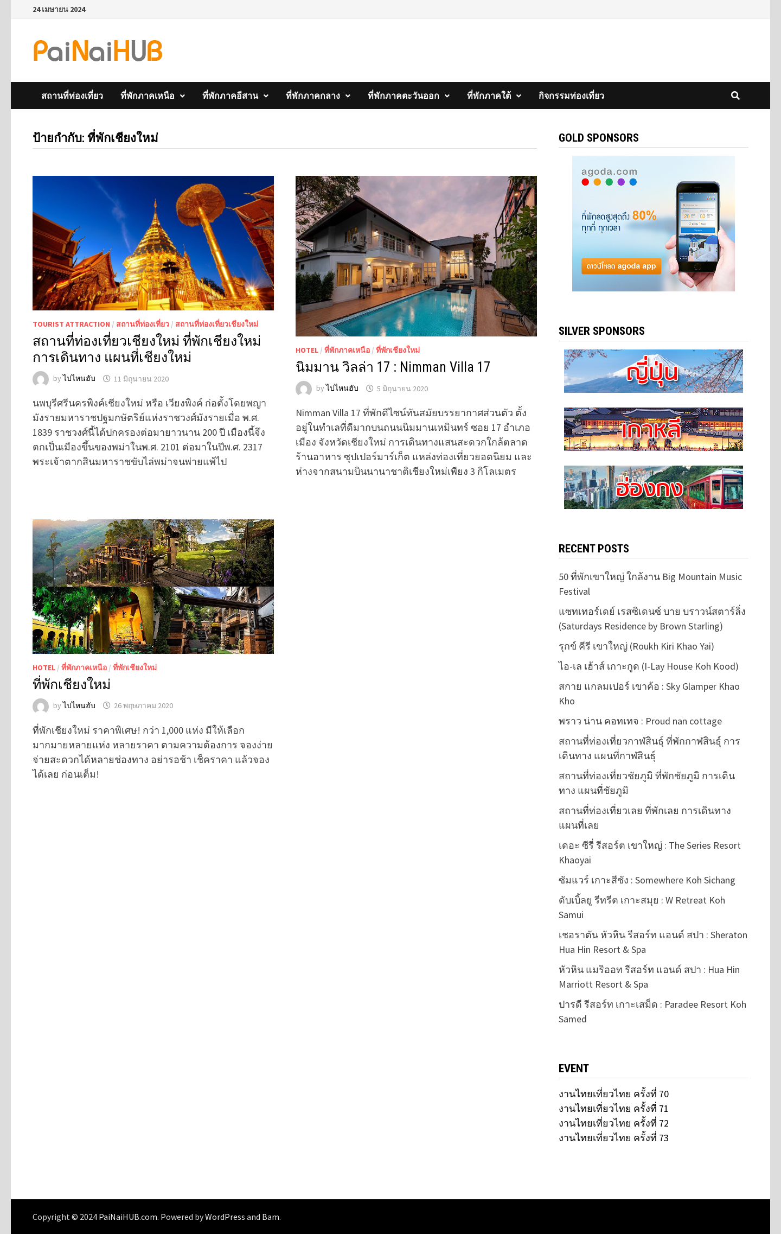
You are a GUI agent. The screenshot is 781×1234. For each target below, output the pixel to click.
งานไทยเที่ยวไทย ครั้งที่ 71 (614, 1108)
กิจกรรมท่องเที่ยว (571, 95)
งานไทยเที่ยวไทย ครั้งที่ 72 (614, 1123)
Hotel (307, 350)
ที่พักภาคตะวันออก (403, 95)
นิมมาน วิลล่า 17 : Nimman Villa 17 (393, 367)
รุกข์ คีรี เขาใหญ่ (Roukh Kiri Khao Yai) (636, 646)
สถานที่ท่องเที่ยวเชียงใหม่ (216, 324)
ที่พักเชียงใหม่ (398, 350)
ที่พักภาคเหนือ (147, 95)
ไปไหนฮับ (79, 379)
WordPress (225, 1216)
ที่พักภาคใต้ (489, 95)
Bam (270, 1216)
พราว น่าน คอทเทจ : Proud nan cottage (640, 721)
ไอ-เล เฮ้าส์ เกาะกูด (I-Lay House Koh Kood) (649, 666)
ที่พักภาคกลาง (313, 95)
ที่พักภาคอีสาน (230, 95)
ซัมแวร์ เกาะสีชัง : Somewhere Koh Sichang (647, 880)
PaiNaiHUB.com (128, 1216)
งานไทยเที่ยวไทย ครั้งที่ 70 (614, 1093)
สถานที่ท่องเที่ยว (72, 95)
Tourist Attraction (71, 324)
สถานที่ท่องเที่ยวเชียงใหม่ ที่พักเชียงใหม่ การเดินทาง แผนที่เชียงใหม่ (147, 349)
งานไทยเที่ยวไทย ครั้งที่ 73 (614, 1137)
